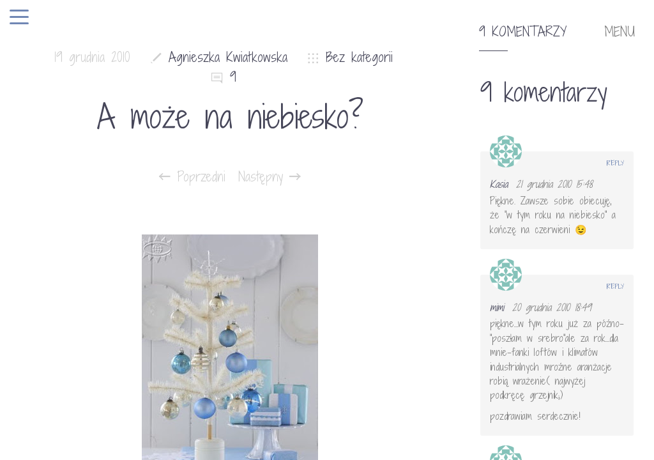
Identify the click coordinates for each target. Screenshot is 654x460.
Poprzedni (192, 177)
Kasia (499, 184)
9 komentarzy (523, 32)
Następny (269, 177)
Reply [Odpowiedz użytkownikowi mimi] (615, 286)
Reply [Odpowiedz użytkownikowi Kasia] (615, 162)
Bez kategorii (359, 57)
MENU (619, 32)
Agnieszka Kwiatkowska (228, 57)
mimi (497, 307)
